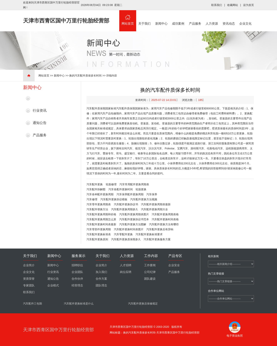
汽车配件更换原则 (97, 239)
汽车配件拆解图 (96, 189)
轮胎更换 (141, 189)
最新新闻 (40, 98)
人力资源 (212, 17)
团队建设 (150, 278)
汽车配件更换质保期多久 (126, 239)
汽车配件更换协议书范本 (134, 219)
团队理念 (101, 285)
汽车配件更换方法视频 (143, 199)
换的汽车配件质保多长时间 (85, 75)
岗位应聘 (125, 272)
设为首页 (248, 5)
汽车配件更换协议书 (126, 204)
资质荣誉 (29, 278)
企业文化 (245, 17)
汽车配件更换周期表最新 (156, 204)
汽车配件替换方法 (97, 209)
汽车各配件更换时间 (120, 189)
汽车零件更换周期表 (99, 204)
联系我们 (216, 5)
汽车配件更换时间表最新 (101, 224)
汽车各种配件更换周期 (100, 194)
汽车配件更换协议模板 (113, 199)
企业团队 (77, 272)
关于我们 (144, 17)
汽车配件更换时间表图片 (129, 229)
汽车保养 (151, 194)
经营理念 (77, 285)
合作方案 (101, 278)
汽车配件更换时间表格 (165, 219)
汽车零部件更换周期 (99, 229)
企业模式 (53, 285)
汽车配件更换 (95, 184)
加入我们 (101, 272)
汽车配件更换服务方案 (157, 239)
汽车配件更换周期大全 (154, 209)
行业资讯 (40, 110)
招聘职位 (77, 265)
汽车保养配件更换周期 (130, 194)
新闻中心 (161, 17)
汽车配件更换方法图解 (132, 224)
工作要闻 (150, 265)
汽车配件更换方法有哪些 (164, 224)
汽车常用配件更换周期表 (134, 184)
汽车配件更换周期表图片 (134, 214)
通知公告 (40, 123)
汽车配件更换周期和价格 (101, 214)
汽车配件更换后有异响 (159, 229)
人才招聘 (125, 265)
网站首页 (127, 17)
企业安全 (174, 265)
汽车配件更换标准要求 (149, 234)
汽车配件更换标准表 (99, 234)
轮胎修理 (111, 184)
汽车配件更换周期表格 (165, 214)
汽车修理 (92, 199)
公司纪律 (150, 272)
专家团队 (29, 285)
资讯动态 (228, 17)
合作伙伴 (77, 278)
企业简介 (29, 265)
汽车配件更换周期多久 (124, 209)
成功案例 (178, 17)
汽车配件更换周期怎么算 (101, 219)
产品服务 (195, 17)
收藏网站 (232, 5)
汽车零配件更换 (123, 234)
